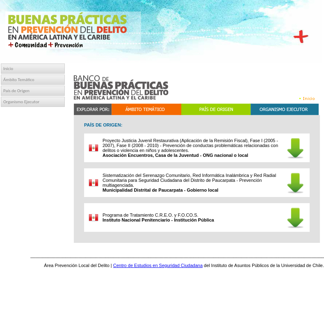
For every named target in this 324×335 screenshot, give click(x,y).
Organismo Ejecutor (21, 101)
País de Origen (16, 90)
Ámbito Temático (18, 79)
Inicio (8, 68)
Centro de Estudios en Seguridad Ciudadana (158, 265)
